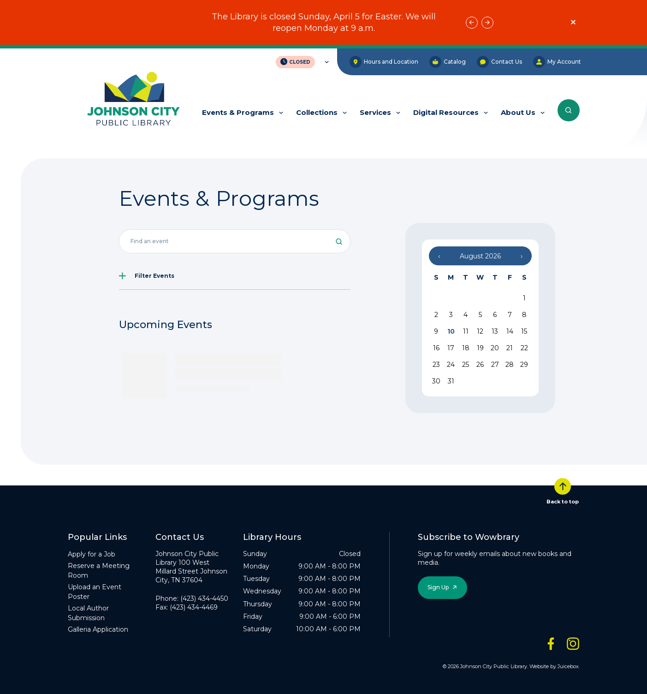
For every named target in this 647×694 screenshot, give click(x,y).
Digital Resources (446, 112)
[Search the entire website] (569, 110)
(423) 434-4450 (204, 598)
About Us (518, 112)
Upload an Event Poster (94, 592)
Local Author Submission (88, 613)
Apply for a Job (91, 554)
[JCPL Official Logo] (133, 99)
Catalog (447, 62)
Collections (317, 112)
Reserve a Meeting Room (99, 571)
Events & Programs (238, 112)
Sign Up (438, 587)
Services (375, 112)
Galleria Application (98, 629)
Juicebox (568, 666)
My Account (557, 62)
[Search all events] (235, 241)
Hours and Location (384, 62)
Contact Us (499, 62)
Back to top (562, 491)
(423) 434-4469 (194, 607)
